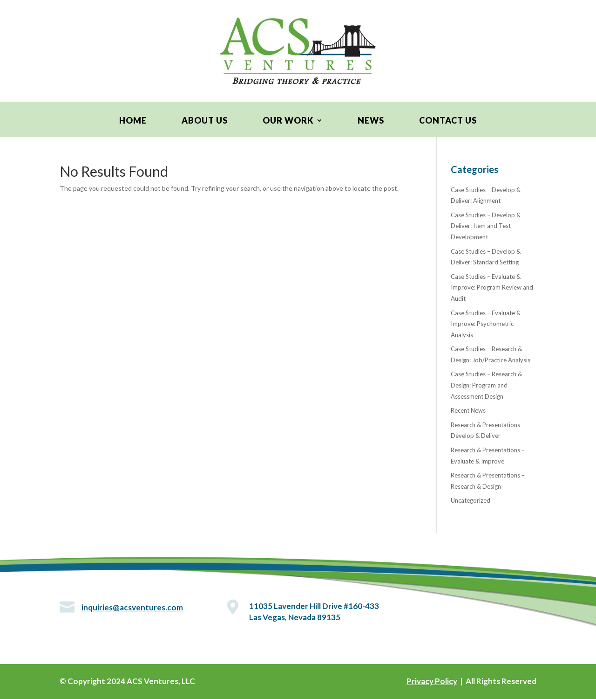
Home (133, 121)
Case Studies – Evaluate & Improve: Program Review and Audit (492, 288)
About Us (205, 121)
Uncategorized (470, 500)
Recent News (468, 410)
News (371, 121)
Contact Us (448, 121)
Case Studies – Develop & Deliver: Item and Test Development (486, 226)
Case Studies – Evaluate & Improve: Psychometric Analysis (486, 324)
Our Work (288, 121)
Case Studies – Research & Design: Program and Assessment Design (486, 385)
